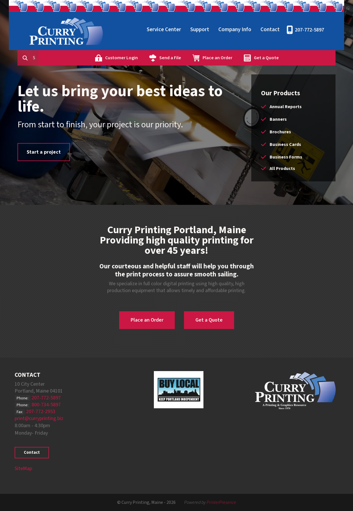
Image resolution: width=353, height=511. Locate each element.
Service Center (164, 29)
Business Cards (285, 144)
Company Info (234, 29)
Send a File (196, 58)
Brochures (280, 132)
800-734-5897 (46, 404)
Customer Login (147, 58)
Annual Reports (286, 107)
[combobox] (61, 58)
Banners (278, 119)
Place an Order (243, 58)
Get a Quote (292, 58)
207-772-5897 (309, 29)
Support (199, 29)
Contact (270, 29)
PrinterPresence (221, 502)
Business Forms (286, 157)
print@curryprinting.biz (39, 418)
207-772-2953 (40, 411)
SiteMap (23, 468)
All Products (282, 168)
